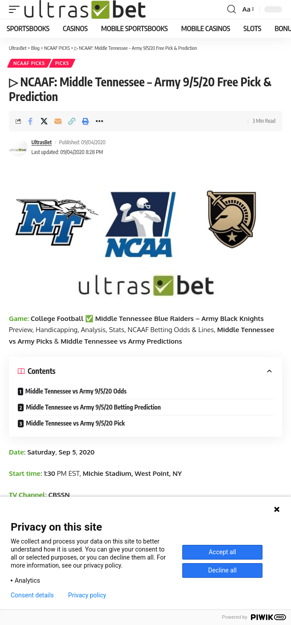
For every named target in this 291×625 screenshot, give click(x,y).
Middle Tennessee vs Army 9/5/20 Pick (75, 423)
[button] (16, 9)
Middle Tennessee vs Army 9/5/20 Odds (76, 391)
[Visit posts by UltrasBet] (18, 147)
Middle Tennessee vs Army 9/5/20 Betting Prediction (93, 407)
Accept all (222, 552)
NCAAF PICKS (29, 63)
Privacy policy (87, 595)
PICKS (62, 63)
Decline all (222, 570)
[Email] (58, 121)
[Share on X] (44, 121)
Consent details (32, 595)
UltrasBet (42, 142)
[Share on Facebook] (30, 121)
